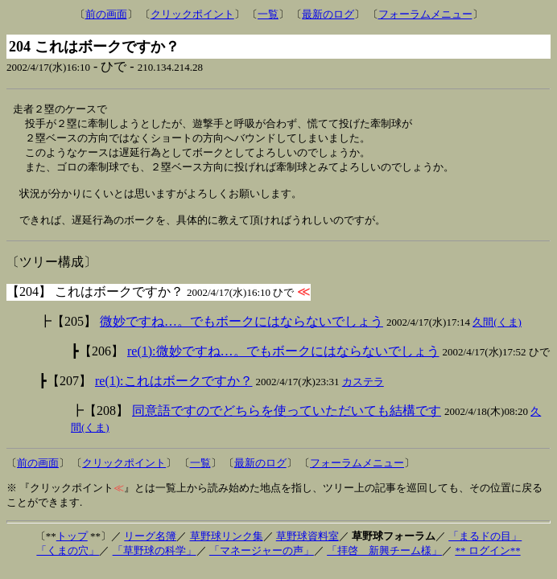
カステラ (363, 392)
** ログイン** (487, 561)
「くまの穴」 (67, 561)
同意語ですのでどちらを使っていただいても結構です (286, 421)
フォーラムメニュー (425, 14)
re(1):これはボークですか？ (174, 391)
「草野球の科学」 (154, 561)
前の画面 (106, 14)
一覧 (268, 14)
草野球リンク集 (226, 546)
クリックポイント (192, 14)
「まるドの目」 (485, 546)
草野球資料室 (307, 546)
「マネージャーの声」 (261, 561)
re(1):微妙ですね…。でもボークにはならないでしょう (283, 361)
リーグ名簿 (150, 546)
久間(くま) (497, 332)
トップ (72, 546)
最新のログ (328, 14)
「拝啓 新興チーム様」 (384, 561)
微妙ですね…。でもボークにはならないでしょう (241, 332)
